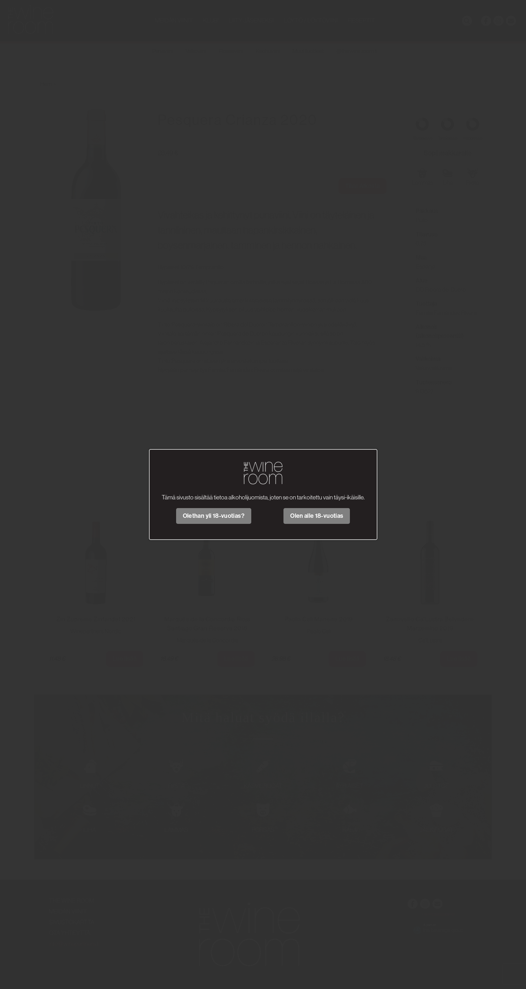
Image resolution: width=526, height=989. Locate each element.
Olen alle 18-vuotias (316, 516)
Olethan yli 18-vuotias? (214, 516)
